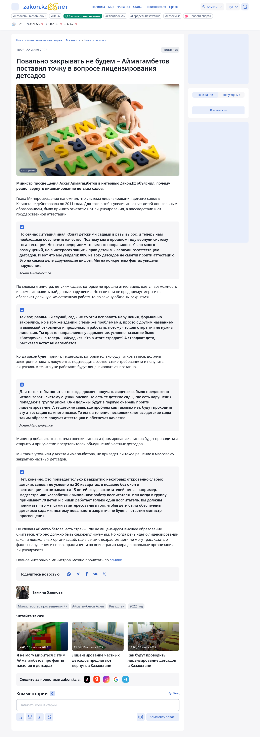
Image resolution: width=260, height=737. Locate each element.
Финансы (123, 7)
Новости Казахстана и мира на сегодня (39, 40)
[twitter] (104, 574)
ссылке (116, 559)
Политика (98, 7)
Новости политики (95, 40)
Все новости (73, 40)
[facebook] (86, 574)
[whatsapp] (69, 574)
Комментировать (162, 717)
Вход (176, 693)
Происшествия (156, 7)
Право (173, 7)
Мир (111, 7)
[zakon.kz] (46, 6)
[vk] (95, 574)
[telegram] (77, 574)
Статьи (137, 7)
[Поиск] (245, 6)
